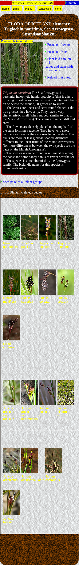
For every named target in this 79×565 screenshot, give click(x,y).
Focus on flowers (58, 44)
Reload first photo (59, 77)
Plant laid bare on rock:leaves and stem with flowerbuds (59, 64)
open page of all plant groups (22, 182)
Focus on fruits (56, 52)
